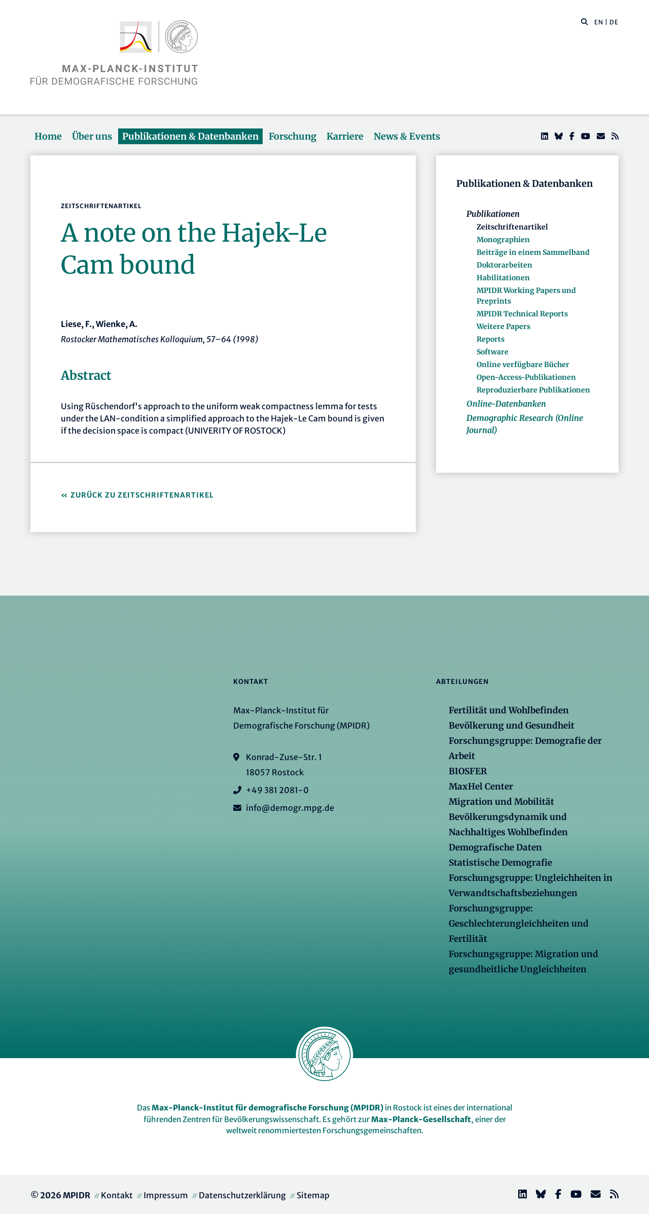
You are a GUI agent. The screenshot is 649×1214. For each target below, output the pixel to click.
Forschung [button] (292, 136)
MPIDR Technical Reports (522, 313)
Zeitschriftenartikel (512, 227)
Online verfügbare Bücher (523, 364)
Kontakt (117, 1195)
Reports (490, 339)
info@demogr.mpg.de (290, 808)
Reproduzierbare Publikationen (533, 390)
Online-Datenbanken (506, 404)
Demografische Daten (495, 847)
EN (598, 22)
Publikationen (493, 214)
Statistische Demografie (500, 862)
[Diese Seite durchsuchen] (579, 22)
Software (493, 351)
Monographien (503, 239)
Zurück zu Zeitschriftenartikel (142, 495)
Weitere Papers (503, 326)
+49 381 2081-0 (277, 790)
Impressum (165, 1195)
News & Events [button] (407, 136)
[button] (584, 21)
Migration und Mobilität (501, 801)
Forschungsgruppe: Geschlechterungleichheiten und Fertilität (519, 923)
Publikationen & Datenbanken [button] (190, 136)
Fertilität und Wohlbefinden (509, 710)
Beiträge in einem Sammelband (533, 252)
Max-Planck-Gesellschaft (421, 1119)
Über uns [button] (92, 136)
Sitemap (313, 1195)
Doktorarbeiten (504, 265)
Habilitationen (503, 277)
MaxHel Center (481, 786)
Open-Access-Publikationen (526, 377)
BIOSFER (468, 771)
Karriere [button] (345, 136)
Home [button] (48, 136)
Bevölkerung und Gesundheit (511, 725)
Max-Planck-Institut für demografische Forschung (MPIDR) (267, 1107)
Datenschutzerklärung (242, 1195)
